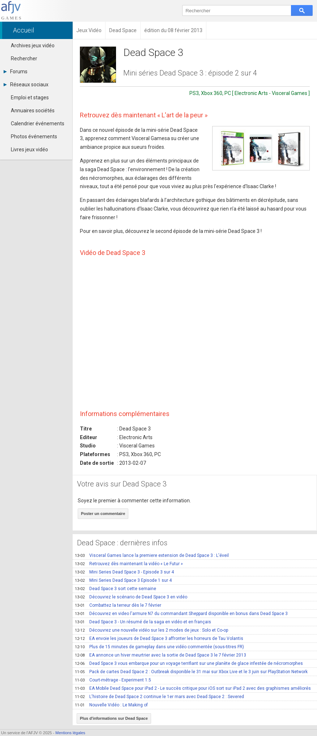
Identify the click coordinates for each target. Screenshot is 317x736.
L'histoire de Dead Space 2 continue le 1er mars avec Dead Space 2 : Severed (159, 696)
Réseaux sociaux (26, 84)
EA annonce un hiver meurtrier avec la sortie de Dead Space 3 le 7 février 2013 (160, 655)
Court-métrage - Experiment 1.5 (113, 680)
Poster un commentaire (103, 513)
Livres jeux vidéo (29, 149)
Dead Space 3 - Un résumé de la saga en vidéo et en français (143, 621)
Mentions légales (70, 733)
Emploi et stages (30, 97)
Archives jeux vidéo (33, 45)
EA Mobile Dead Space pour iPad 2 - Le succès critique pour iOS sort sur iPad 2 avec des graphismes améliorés (193, 688)
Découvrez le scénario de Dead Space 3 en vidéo (131, 596)
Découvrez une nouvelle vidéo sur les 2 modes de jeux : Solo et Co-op (151, 630)
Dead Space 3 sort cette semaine (115, 588)
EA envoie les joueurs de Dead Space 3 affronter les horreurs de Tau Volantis (159, 638)
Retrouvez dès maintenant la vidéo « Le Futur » (129, 563)
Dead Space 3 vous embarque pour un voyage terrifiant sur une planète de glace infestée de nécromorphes (189, 663)
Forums (15, 71)
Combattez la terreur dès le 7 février (118, 605)
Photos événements (34, 136)
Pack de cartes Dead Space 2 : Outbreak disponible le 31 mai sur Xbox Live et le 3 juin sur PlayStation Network (191, 671)
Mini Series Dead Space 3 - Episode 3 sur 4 (124, 572)
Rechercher (24, 58)
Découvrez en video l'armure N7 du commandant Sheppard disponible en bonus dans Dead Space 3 (181, 613)
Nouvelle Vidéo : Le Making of (111, 704)
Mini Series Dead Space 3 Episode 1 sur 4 (123, 580)
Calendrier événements (37, 123)
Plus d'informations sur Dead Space (114, 718)
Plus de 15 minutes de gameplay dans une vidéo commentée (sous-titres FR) (159, 646)
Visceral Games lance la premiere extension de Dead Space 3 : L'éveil (152, 555)
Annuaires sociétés (33, 110)
